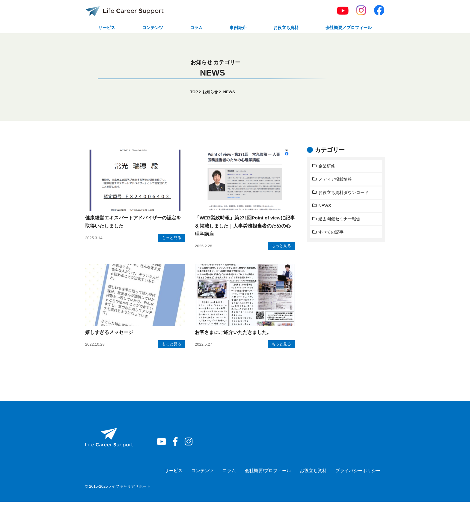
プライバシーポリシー (357, 474)
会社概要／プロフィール (346, 28)
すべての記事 (331, 233)
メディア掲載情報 (335, 180)
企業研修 (327, 167)
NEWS (325, 206)
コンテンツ (152, 28)
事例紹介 (234, 28)
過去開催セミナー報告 (340, 220)
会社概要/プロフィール (267, 474)
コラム (194, 28)
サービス (106, 28)
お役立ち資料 (282, 28)
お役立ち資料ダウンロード (344, 193)
